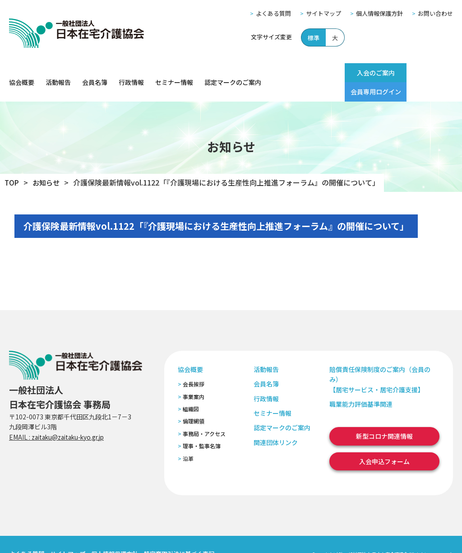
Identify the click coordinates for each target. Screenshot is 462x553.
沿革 (188, 439)
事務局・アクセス (204, 414)
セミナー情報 (174, 72)
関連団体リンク (276, 423)
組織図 (191, 389)
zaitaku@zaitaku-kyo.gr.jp (71, 417)
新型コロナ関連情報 (384, 417)
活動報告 (58, 72)
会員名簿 (94, 72)
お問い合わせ (435, 13)
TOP (12, 163)
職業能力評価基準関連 (361, 384)
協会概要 (21, 72)
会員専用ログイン (422, 72)
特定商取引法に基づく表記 (179, 534)
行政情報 (131, 72)
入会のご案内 (358, 72)
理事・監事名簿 (202, 427)
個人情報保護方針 (379, 13)
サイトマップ (323, 13)
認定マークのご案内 (232, 72)
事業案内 (193, 377)
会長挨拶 (193, 365)
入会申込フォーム (384, 441)
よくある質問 (273, 13)
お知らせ (47, 163)
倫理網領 (193, 402)
